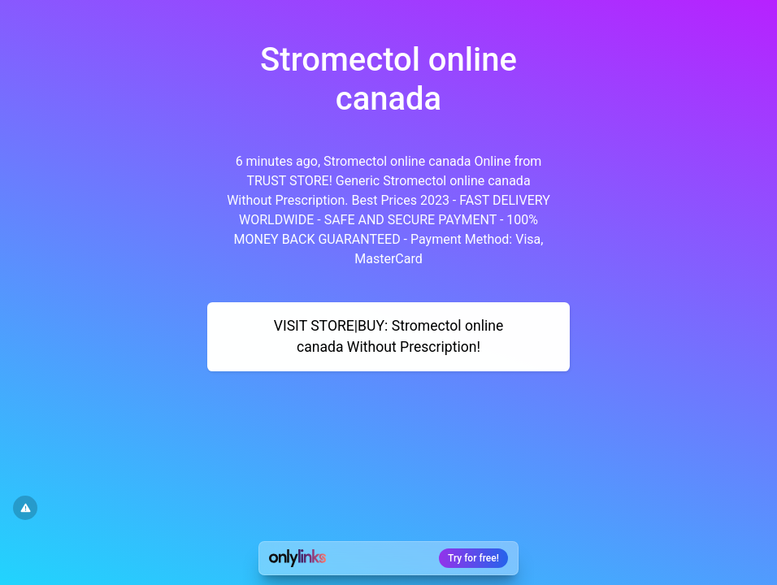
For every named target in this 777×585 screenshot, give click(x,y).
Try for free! (473, 558)
